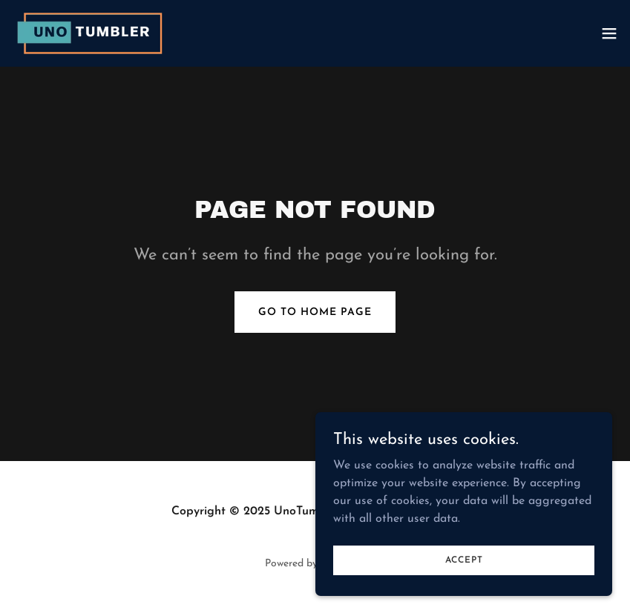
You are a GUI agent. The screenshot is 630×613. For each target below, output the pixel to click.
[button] (609, 33)
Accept (464, 559)
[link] (93, 33)
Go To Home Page (315, 312)
